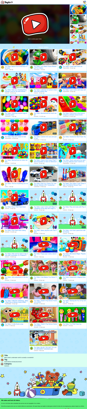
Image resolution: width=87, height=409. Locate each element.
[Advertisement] (43, 58)
